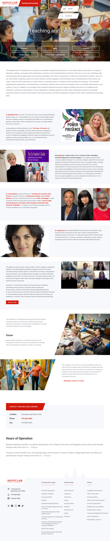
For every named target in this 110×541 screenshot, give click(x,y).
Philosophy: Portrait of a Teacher (74, 381)
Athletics (67, 506)
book (59, 155)
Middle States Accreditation (95, 506)
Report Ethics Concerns (94, 519)
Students (86, 48)
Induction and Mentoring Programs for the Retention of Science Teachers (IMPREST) (51, 523)
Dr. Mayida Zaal (60, 230)
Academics (67, 494)
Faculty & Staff (24, 55)
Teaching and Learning (30, 3)
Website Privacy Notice (94, 510)
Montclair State (69, 482)
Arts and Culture (69, 503)
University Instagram (16, 506)
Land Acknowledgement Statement (97, 513)
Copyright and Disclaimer (94, 490)
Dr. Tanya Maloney (11, 194)
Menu (103, 9)
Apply (55, 48)
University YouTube (19, 506)
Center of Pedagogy (42, 198)
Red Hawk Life (68, 510)
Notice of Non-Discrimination (96, 500)
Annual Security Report (94, 503)
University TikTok (23, 506)
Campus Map (13, 498)
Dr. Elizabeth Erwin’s (12, 115)
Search (101, 16)
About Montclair (69, 490)
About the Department (48, 490)
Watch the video (12, 302)
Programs (24, 48)
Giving (66, 513)
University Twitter (8, 506)
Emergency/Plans (92, 497)
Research (67, 516)
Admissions (67, 497)
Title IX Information (93, 494)
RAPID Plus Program (47, 528)
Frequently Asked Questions (49, 503)
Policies (89, 482)
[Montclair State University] (9, 3)
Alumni (66, 500)
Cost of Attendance (93, 516)
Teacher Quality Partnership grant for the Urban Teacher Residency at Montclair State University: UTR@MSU (29, 203)
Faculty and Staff (46, 497)
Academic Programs (47, 494)
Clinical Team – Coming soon (55, 55)
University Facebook (12, 506)
